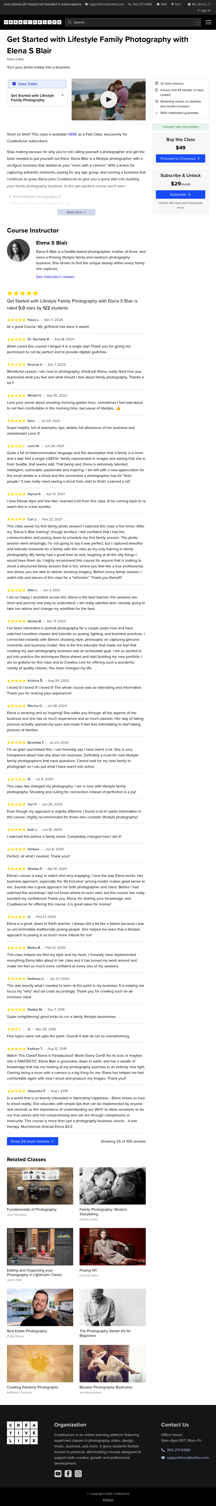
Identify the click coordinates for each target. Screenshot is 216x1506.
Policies (108, 1500)
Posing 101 (88, 1270)
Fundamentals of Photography (32, 1209)
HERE (72, 134)
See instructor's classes (55, 276)
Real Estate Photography (27, 1330)
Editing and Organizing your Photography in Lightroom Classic (34, 1272)
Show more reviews (32, 1141)
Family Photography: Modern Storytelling (103, 1212)
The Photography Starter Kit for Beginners (105, 1333)
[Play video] (109, 99)
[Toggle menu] (208, 22)
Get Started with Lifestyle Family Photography (32, 98)
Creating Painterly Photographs (32, 1387)
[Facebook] (68, 1473)
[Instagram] (78, 1473)
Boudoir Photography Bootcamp (106, 1387)
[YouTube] (58, 1473)
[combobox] (133, 22)
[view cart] (177, 4)
